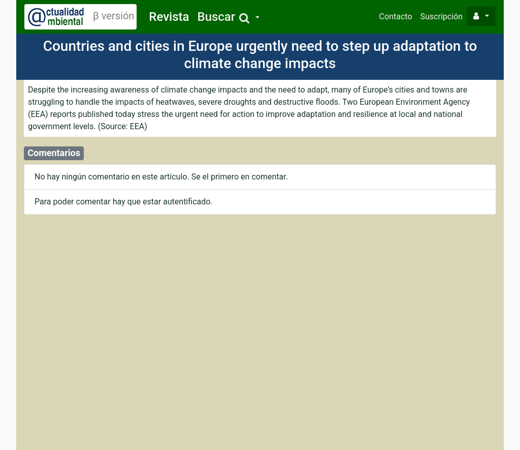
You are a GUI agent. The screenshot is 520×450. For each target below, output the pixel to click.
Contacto (395, 16)
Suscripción (441, 16)
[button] (228, 17)
